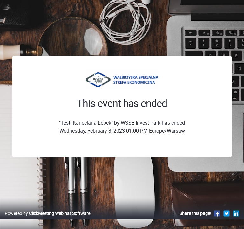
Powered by (47, 213)
